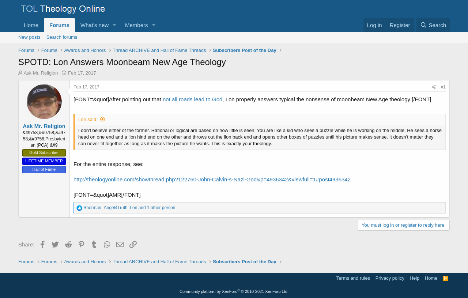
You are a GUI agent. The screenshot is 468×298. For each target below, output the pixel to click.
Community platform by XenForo (234, 291)
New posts (29, 37)
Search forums (62, 37)
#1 (443, 87)
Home (31, 25)
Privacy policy (389, 278)
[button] (114, 25)
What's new (94, 25)
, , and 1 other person (129, 207)
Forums (59, 25)
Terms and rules (353, 278)
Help (415, 278)
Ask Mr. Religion (41, 73)
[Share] (433, 87)
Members (136, 25)
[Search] (433, 25)
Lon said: (88, 119)
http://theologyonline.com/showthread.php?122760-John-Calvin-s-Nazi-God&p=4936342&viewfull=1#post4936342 (212, 179)
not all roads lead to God (192, 99)
